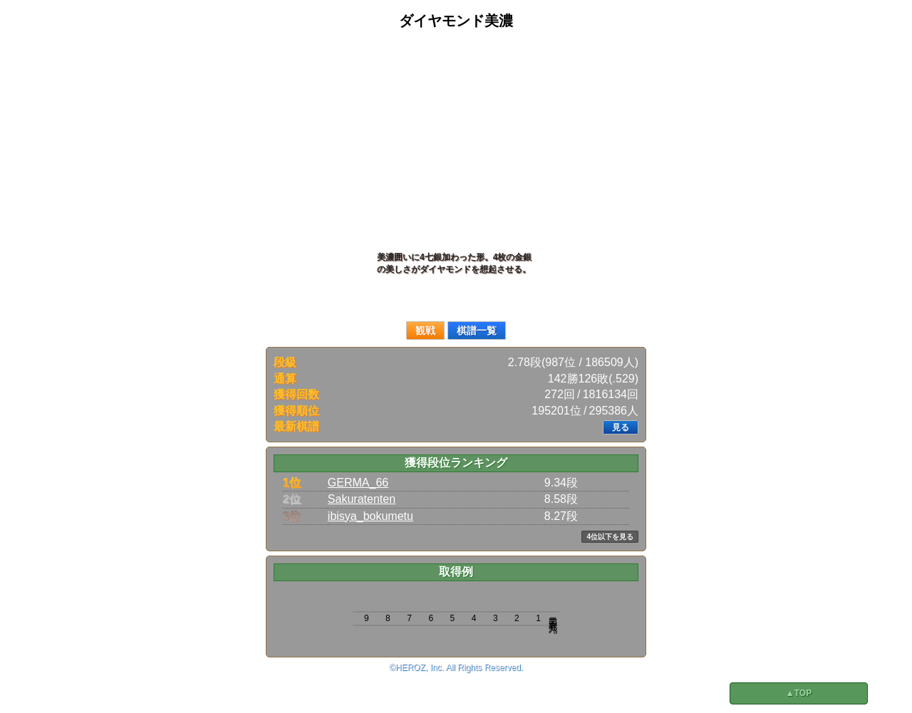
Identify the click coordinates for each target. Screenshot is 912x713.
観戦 (425, 330)
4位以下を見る (609, 537)
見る (620, 427)
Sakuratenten (361, 499)
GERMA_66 (358, 483)
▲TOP (799, 693)
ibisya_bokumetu (370, 516)
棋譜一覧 (477, 330)
